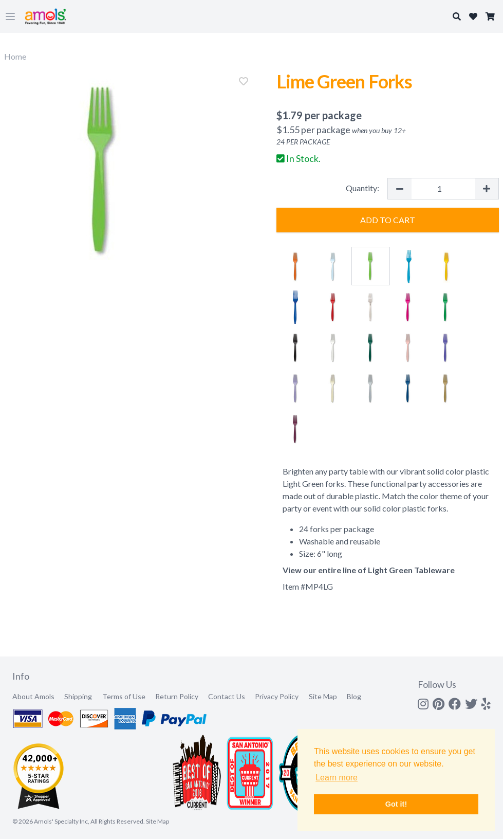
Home (15, 56)
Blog (354, 696)
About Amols (33, 696)
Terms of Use (123, 696)
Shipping (78, 696)
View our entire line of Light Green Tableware (369, 570)
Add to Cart (387, 220)
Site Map (323, 696)
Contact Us (226, 696)
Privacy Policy (277, 696)
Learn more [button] (336, 777)
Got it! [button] (396, 804)
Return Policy (176, 696)
